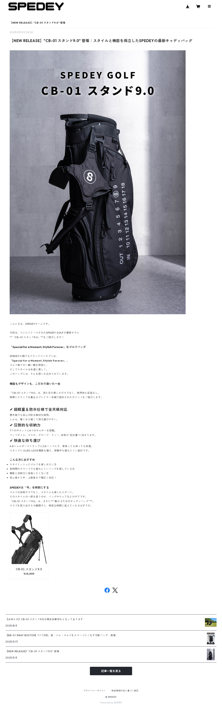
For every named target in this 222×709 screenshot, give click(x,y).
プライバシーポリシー (94, 690)
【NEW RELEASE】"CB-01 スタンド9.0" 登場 (37, 22)
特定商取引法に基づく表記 (125, 690)
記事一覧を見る (111, 671)
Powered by (111, 702)
